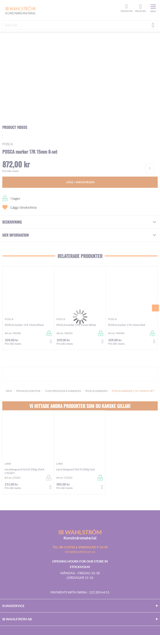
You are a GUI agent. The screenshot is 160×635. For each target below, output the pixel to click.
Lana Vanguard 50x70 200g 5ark (75, 469)
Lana (8, 463)
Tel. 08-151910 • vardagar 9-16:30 (80, 547)
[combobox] (80, 25)
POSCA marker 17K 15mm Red (126, 325)
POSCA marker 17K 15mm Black (24, 325)
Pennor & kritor (28, 391)
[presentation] (155, 308)
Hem (9, 391)
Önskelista (126, 6)
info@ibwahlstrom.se (80, 552)
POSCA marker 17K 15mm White (76, 325)
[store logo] (60, 10)
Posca (7, 144)
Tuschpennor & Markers (63, 391)
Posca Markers (96, 391)
